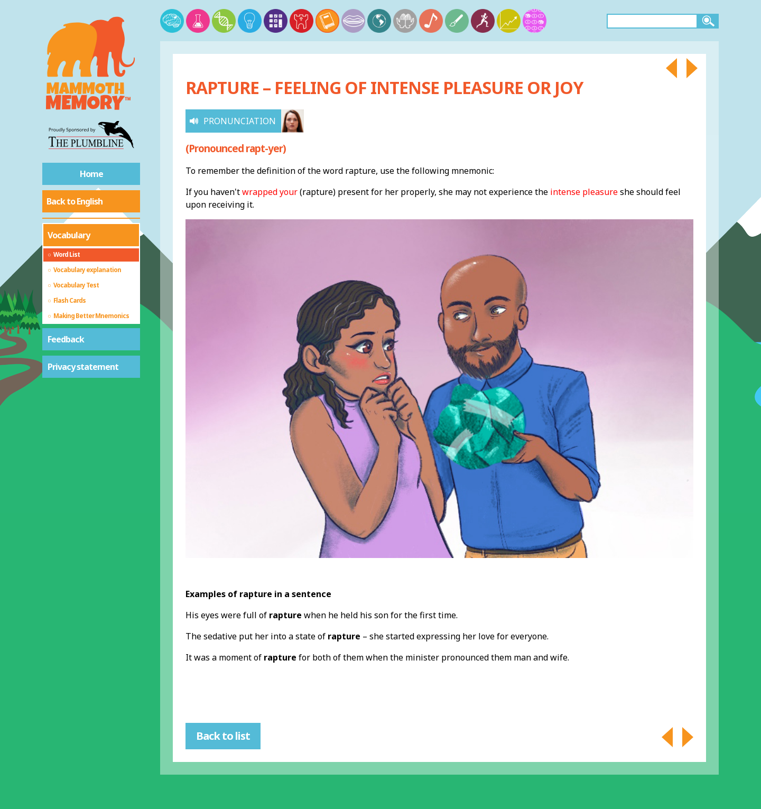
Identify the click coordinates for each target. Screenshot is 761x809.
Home (91, 174)
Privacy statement (83, 367)
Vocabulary (69, 235)
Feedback (66, 339)
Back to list (223, 736)
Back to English (75, 201)
